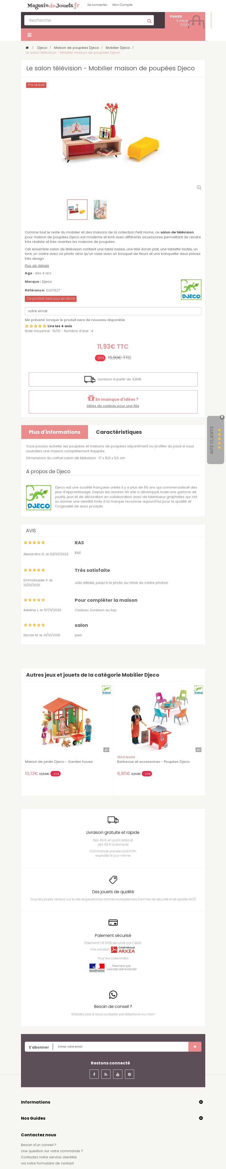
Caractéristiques (119, 432)
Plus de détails (37, 265)
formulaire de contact (55, 1163)
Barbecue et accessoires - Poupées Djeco (153, 761)
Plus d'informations (54, 432)
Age (28, 273)
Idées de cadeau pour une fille (113, 405)
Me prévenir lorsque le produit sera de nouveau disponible (75, 319)
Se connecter (97, 5)
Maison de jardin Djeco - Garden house (59, 761)
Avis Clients (212, 440)
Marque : (33, 281)
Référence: (35, 290)
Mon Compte (122, 5)
